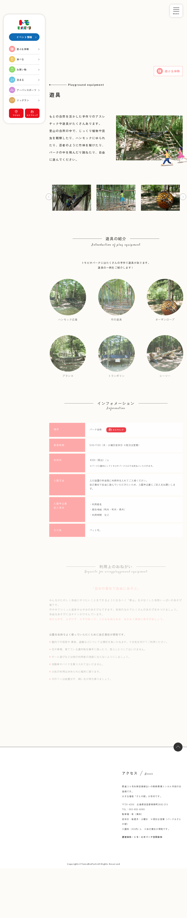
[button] (49, 197)
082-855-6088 (137, 809)
